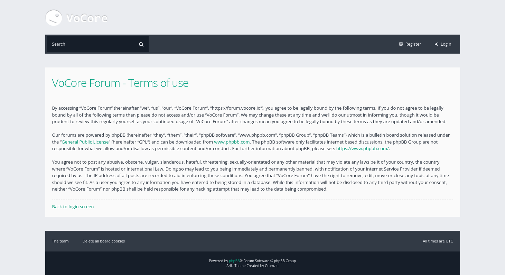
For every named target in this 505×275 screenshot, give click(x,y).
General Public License (85, 142)
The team (60, 241)
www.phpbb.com (232, 142)
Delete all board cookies (104, 241)
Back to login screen (73, 206)
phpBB (234, 260)
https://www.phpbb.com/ (362, 148)
